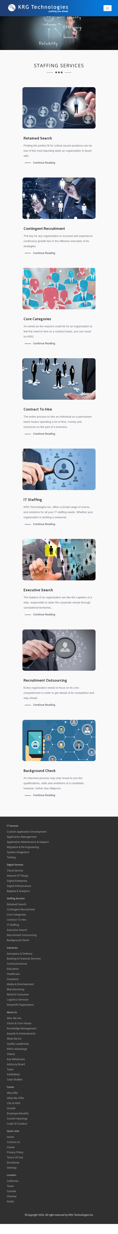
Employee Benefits (18, 1113)
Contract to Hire (17, 919)
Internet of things (18, 875)
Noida (10, 1201)
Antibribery (13, 1074)
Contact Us (14, 1141)
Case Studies (15, 1079)
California (13, 1180)
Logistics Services (18, 999)
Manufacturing (16, 989)
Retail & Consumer (18, 994)
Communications (17, 963)
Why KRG (12, 1092)
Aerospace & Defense (20, 953)
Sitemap (12, 1167)
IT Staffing (13, 924)
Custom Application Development (27, 831)
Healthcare (13, 974)
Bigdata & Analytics (19, 891)
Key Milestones (16, 1059)
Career (11, 1147)
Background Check (18, 940)
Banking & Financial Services (24, 958)
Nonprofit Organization (21, 1004)
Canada (11, 1191)
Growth (11, 1108)
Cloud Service (15, 870)
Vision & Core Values (19, 1023)
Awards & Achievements (22, 1033)
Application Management (22, 836)
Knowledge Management (22, 1028)
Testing (11, 857)
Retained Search (17, 904)
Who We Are (14, 1018)
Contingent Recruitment (21, 909)
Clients (11, 1053)
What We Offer (16, 1097)
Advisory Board (16, 1064)
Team (10, 1069)
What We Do (14, 1038)
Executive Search (17, 930)
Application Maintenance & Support (28, 842)
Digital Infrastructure (19, 886)
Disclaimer (13, 1162)
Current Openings (17, 1118)
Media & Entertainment (21, 984)
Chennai (12, 1196)
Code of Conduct (17, 1123)
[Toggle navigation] (107, 8)
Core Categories (17, 914)
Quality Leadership (18, 1043)
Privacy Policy (15, 1152)
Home (10, 1136)
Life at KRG (14, 1103)
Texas (10, 1185)
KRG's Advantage (17, 1048)
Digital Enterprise (17, 880)
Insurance (13, 979)
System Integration (18, 852)
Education (13, 968)
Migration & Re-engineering (23, 847)
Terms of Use (15, 1157)
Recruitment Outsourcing (22, 935)
